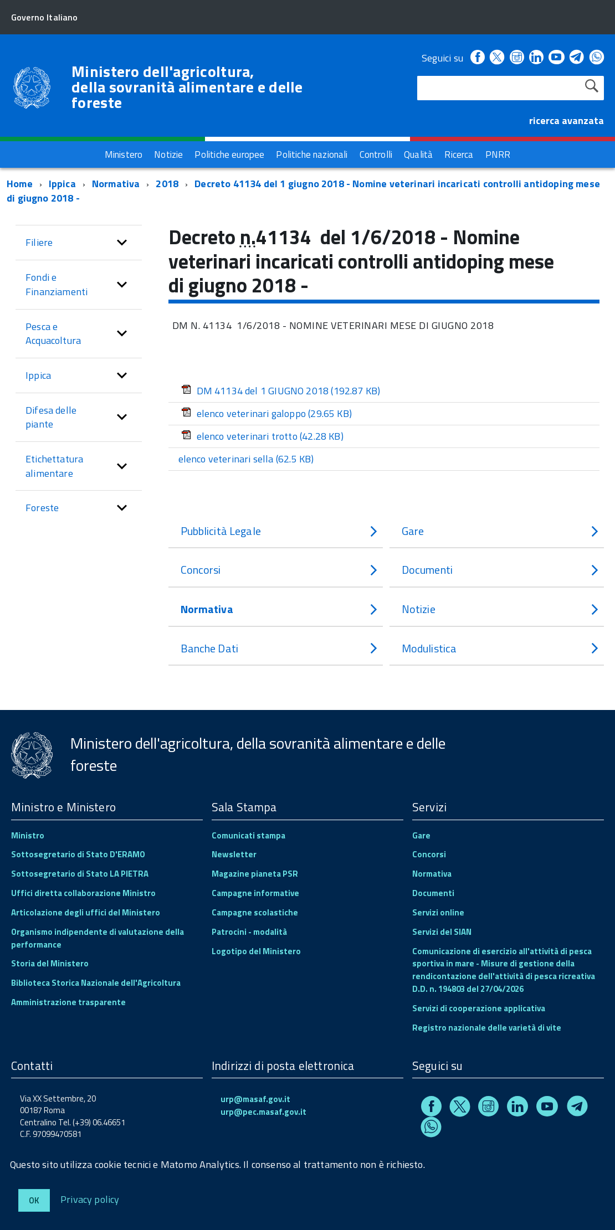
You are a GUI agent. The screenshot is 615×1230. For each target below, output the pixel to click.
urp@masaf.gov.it (255, 1099)
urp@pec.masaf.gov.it (263, 1111)
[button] (122, 242)
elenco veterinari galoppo (266, 413)
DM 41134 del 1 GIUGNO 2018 (281, 390)
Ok (34, 1200)
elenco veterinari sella (246, 458)
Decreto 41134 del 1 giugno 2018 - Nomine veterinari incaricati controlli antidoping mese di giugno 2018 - (303, 190)
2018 (167, 183)
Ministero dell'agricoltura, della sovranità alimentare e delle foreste (187, 87)
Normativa (116, 183)
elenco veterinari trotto (262, 436)
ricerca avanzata (566, 120)
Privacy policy (90, 1198)
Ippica (62, 183)
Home (20, 183)
